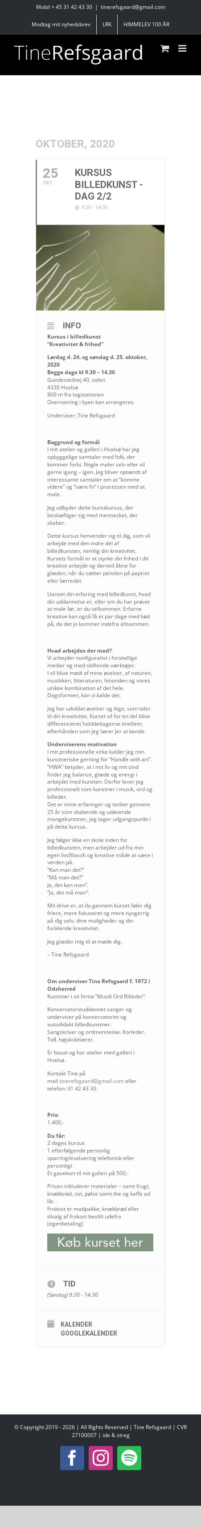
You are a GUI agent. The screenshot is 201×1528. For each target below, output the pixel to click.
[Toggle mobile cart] (164, 48)
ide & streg (116, 1435)
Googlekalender (89, 1333)
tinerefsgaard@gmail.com (133, 7)
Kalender (76, 1324)
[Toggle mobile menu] (183, 48)
